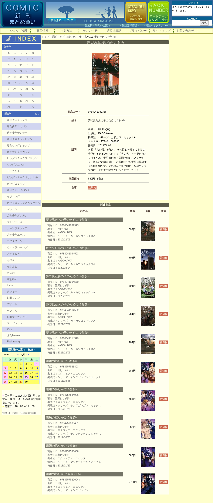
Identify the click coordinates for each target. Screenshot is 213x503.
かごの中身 (90, 30)
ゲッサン (12, 209)
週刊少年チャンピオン (20, 139)
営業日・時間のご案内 (102, 25)
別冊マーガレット (17, 316)
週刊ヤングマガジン (18, 151)
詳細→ (32, 349)
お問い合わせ (185, 30)
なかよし (12, 266)
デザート (12, 304)
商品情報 (42, 30)
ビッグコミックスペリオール (23, 202)
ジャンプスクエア (17, 228)
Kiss (9, 329)
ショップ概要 (19, 30)
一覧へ (35, 114)
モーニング (13, 171)
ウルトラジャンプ (17, 247)
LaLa (10, 285)
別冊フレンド (14, 297)
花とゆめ (12, 279)
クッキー (12, 291)
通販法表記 (113, 30)
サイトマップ (161, 30)
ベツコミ (12, 310)
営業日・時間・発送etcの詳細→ (20, 412)
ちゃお (11, 272)
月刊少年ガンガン (17, 215)
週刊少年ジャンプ (17, 120)
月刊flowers (13, 335)
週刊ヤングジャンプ (18, 145)
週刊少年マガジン (17, 126)
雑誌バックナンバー (157, 25)
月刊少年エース (16, 234)
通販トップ (58, 36)
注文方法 (66, 30)
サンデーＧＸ (14, 221)
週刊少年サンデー (17, 132)
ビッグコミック (16, 183)
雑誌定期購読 (129, 25)
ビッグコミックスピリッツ (22, 158)
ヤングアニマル (16, 164)
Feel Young (13, 341)
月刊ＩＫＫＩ (14, 253)
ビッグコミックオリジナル (22, 177)
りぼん (11, 260)
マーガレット (14, 323)
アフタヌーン (14, 241)
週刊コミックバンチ (18, 190)
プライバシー (138, 30)
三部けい (72, 36)
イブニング (13, 196)
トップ (45, 36)
